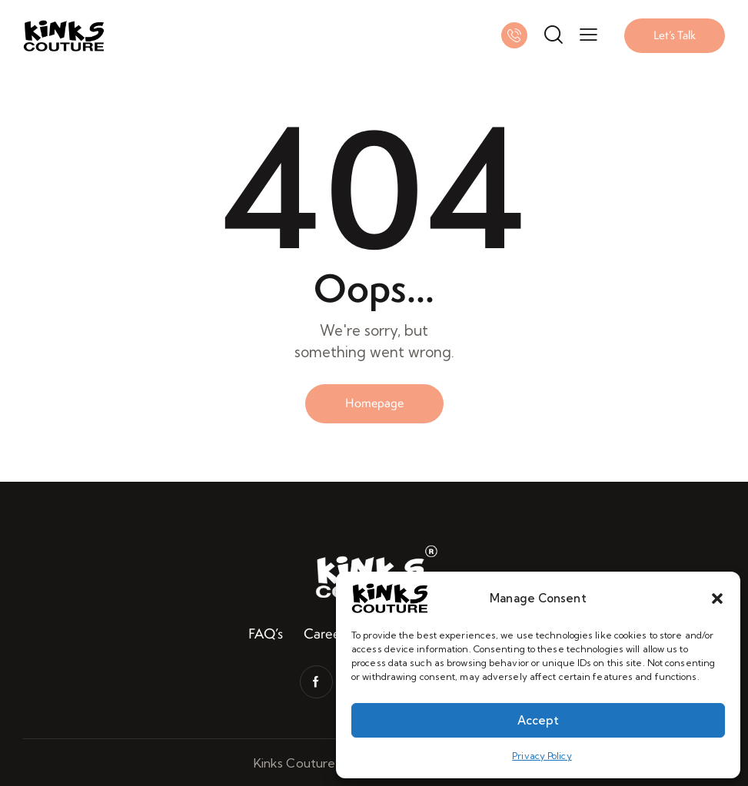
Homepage (374, 403)
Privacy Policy (541, 755)
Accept (538, 720)
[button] (717, 598)
